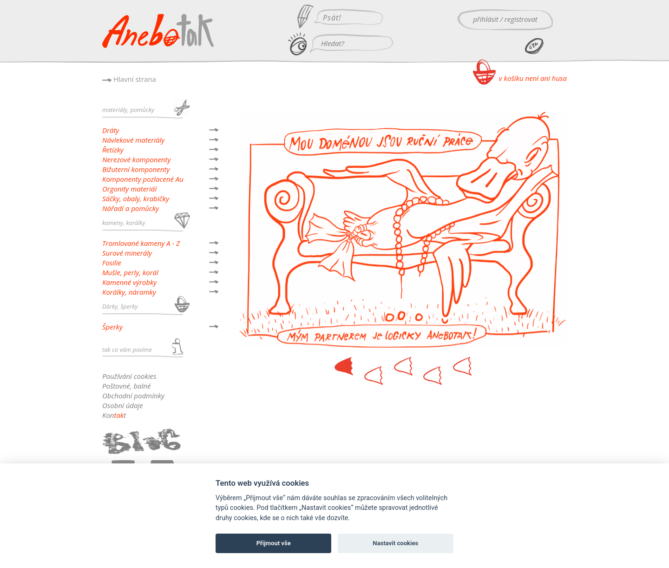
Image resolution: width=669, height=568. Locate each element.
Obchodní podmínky (133, 395)
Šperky (112, 326)
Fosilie (111, 262)
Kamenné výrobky (129, 282)
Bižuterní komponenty (136, 169)
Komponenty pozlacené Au (143, 179)
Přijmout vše (273, 543)
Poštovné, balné (126, 385)
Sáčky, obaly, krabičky (135, 198)
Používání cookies (129, 376)
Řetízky (113, 149)
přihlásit (485, 19)
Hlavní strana (134, 79)
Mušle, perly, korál (130, 272)
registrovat (521, 19)
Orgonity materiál (129, 188)
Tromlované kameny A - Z (141, 243)
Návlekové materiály (133, 140)
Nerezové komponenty (136, 159)
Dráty (110, 130)
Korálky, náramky (129, 292)
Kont (114, 415)
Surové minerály (127, 253)
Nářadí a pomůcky (130, 208)
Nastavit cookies (395, 543)
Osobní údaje (122, 405)
